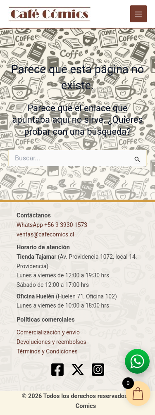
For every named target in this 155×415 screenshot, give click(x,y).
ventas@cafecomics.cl (45, 234)
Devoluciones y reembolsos (51, 342)
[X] (78, 369)
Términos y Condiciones (47, 351)
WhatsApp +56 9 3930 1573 (52, 225)
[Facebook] (57, 369)
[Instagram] (98, 369)
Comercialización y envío (48, 332)
